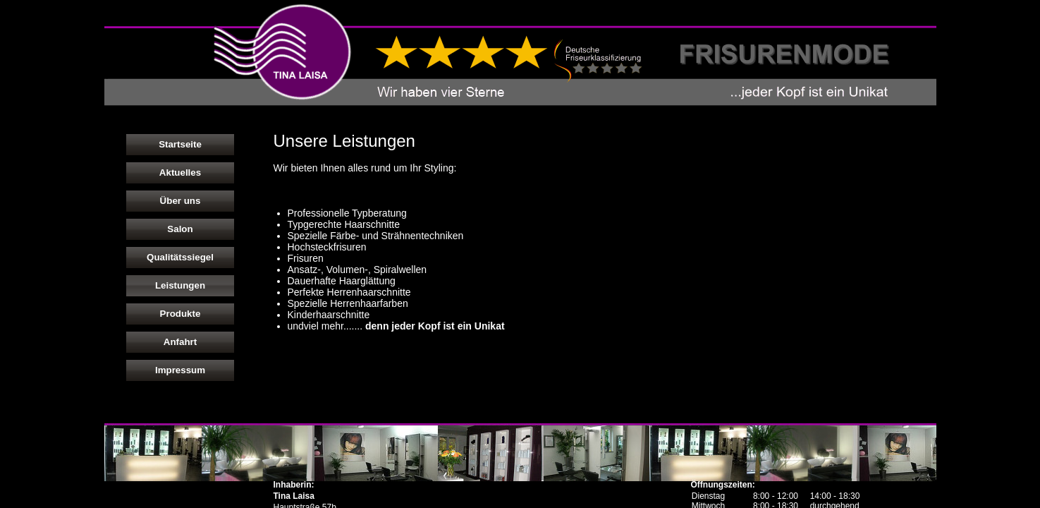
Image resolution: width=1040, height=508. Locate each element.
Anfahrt (180, 342)
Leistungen (180, 285)
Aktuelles (180, 172)
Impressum (180, 370)
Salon (179, 229)
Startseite (180, 144)
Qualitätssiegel (180, 257)
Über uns (180, 200)
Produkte (180, 313)
